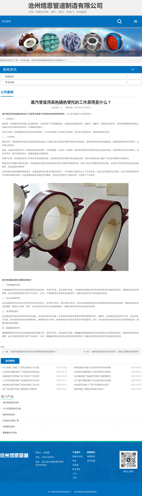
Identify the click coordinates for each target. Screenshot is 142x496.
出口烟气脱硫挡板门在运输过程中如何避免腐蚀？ (95, 380)
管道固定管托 (9, 426)
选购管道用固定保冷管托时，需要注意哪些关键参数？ (116, 351)
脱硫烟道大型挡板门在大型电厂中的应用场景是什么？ (22, 376)
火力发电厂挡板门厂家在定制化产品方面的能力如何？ (22, 367)
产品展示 (76, 452)
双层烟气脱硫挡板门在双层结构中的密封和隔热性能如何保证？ (95, 372)
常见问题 (25, 60)
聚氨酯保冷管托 (10, 432)
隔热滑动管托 (9, 414)
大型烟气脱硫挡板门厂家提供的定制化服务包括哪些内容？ (22, 372)
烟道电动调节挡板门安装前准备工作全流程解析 (22, 385)
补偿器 (75, 465)
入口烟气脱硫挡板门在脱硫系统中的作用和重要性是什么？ (22, 380)
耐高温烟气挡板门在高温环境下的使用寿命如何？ (95, 367)
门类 (74, 477)
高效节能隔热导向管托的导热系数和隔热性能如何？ (34, 351)
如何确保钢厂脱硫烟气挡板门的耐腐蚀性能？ (95, 376)
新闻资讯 (9, 76)
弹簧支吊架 (77, 456)
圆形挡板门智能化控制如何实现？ (90, 389)
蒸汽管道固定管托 (11, 402)
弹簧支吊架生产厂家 (9, 60)
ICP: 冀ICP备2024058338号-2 (59, 492)
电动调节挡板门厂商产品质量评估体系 (92, 385)
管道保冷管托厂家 (11, 420)
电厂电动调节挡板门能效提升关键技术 (20, 389)
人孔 (74, 473)
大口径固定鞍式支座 (12, 408)
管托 (74, 461)
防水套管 (76, 469)
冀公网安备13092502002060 (86, 492)
